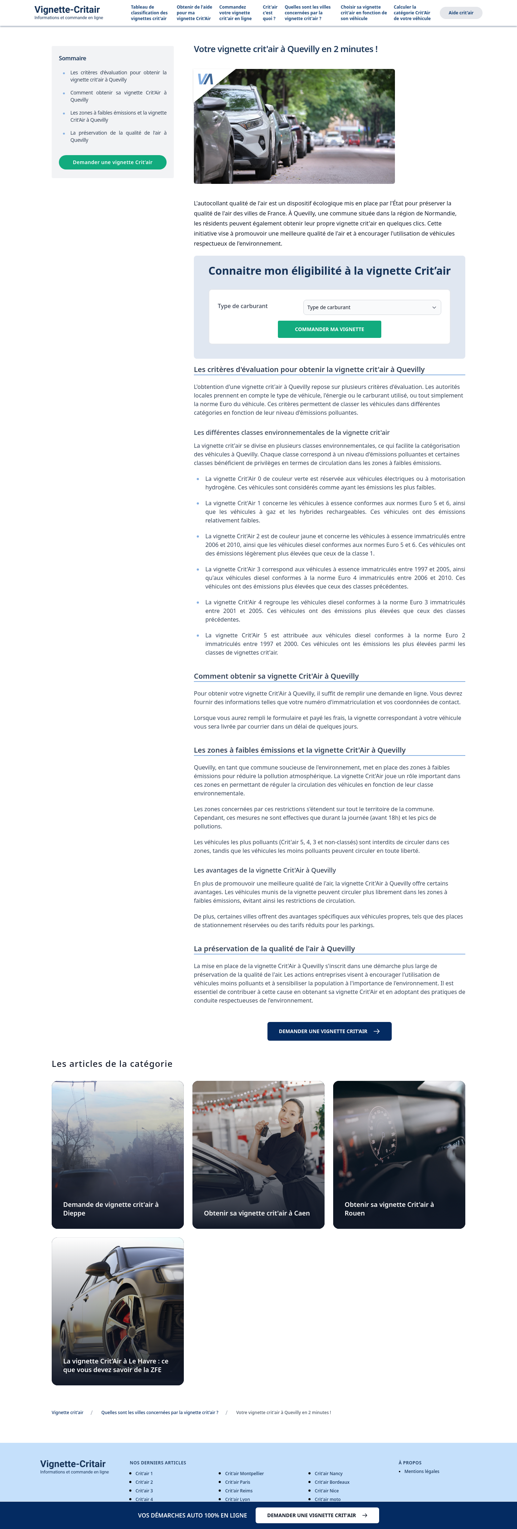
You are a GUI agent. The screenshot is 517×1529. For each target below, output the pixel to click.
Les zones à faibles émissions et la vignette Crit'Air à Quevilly (118, 116)
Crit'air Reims (238, 1491)
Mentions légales (421, 1471)
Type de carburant (243, 306)
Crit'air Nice (327, 1491)
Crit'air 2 (144, 1482)
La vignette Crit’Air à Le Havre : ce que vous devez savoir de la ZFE (115, 1365)
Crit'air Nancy (329, 1473)
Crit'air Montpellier (244, 1473)
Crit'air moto (328, 1499)
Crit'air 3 (144, 1491)
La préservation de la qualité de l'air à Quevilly (118, 136)
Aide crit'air (461, 13)
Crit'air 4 (144, 1499)
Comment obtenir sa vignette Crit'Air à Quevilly (118, 96)
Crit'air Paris (237, 1482)
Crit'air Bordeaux (332, 1482)
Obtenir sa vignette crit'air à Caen (257, 1213)
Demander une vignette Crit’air (113, 162)
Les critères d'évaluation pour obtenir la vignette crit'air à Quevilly (118, 76)
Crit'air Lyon (237, 1499)
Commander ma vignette (329, 329)
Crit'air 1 (144, 1473)
